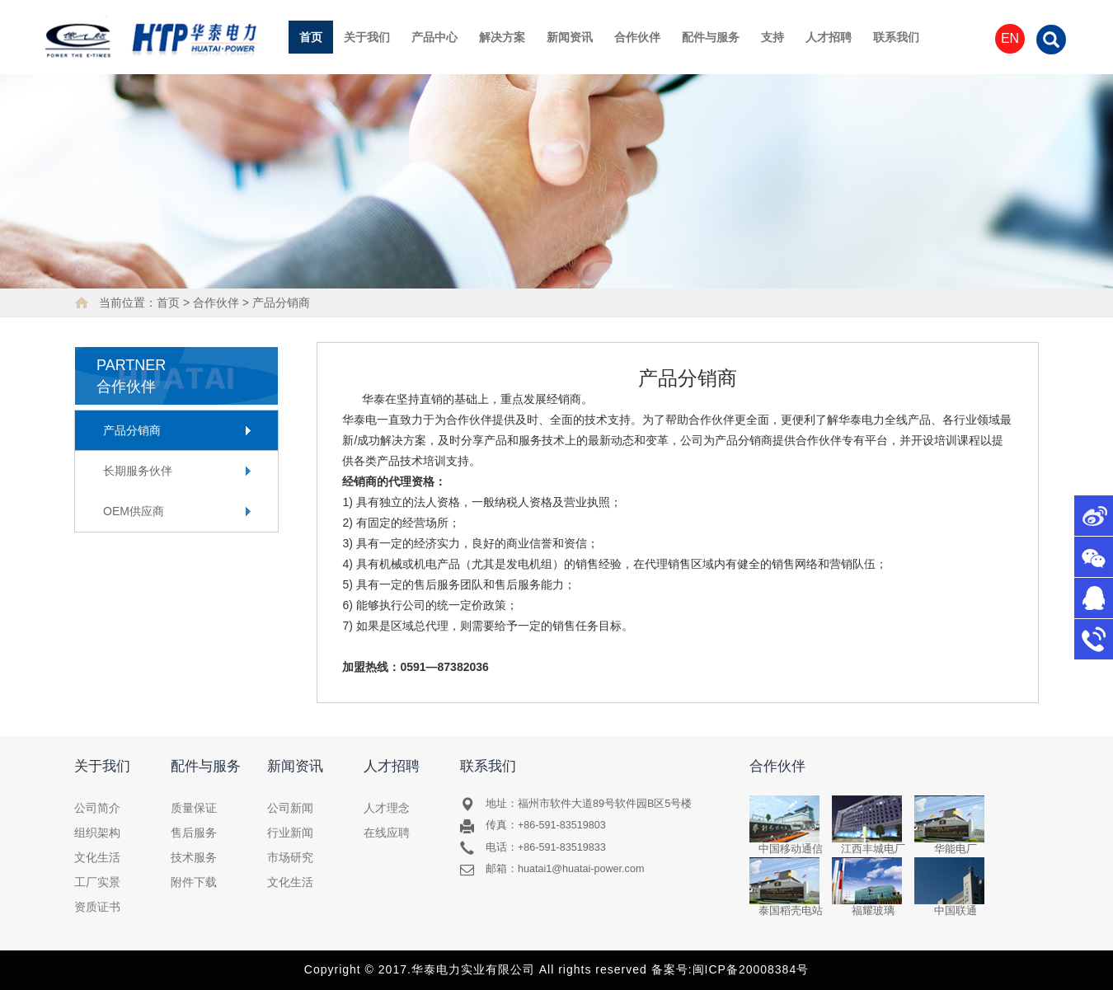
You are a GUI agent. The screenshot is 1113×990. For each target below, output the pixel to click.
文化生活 (97, 857)
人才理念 (387, 807)
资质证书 (97, 906)
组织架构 (97, 832)
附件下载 (194, 882)
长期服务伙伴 (137, 470)
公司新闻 (290, 807)
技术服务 (194, 857)
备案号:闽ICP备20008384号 (730, 969)
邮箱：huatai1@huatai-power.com (565, 869)
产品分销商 (281, 302)
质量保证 (194, 807)
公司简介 (97, 807)
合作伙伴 (216, 302)
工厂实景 (97, 882)
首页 (310, 37)
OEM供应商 (133, 511)
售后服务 (194, 832)
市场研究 (290, 857)
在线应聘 (387, 832)
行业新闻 (290, 832)
